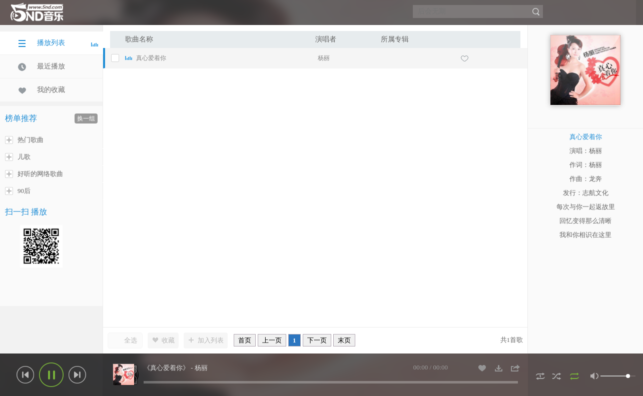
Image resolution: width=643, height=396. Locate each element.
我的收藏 (41, 90)
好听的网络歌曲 (34, 174)
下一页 (317, 340)
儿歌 (18, 157)
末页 (344, 340)
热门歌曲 (24, 140)
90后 (18, 191)
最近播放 (41, 66)
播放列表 (58, 43)
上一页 (272, 340)
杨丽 (324, 58)
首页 (244, 340)
